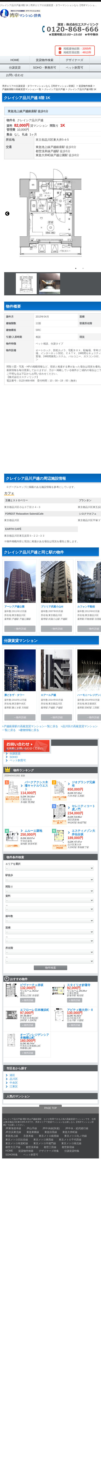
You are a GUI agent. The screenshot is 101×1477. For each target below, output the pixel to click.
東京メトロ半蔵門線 (44, 1143)
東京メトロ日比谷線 (16, 1139)
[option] (27, 283)
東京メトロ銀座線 (49, 1135)
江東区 (14, 1086)
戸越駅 (54, 151)
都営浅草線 (43, 151)
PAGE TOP (50, 1108)
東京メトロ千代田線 (70, 1139)
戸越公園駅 (60, 155)
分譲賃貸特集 (71, 1150)
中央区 (14, 1082)
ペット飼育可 (74, 67)
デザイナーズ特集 (49, 1150)
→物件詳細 (20, 628)
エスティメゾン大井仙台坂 (83, 832)
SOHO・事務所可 (44, 67)
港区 (12, 1075)
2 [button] (83, 268)
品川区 (48, 139)
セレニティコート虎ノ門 (83, 807)
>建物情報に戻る (29, 730)
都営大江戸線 (12, 1147)
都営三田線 (50, 1147)
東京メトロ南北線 (71, 1143)
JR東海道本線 (13, 1128)
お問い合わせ (15, 75)
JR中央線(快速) (51, 1128)
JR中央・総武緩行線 (76, 1128)
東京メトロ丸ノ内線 (75, 1135)
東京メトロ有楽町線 (16, 1143)
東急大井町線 (44, 155)
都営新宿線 (68, 1147)
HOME (14, 60)
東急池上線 (43, 147)
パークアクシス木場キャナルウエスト (36, 786)
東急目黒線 (50, 1132)
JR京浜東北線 (13, 1132)
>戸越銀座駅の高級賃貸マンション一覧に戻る (30, 726)
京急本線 (28, 1135)
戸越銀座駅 (57, 147)
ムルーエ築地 (33, 830)
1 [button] (76, 268)
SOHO (14, 757)
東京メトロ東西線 (43, 1139)
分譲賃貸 (15, 67)
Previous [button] (7, 214)
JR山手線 (32, 1128)
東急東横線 (33, 1132)
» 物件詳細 (27, 1000)
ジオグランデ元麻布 (83, 784)
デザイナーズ (74, 60)
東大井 (57, 139)
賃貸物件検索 (44, 60)
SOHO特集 (11, 1154)
